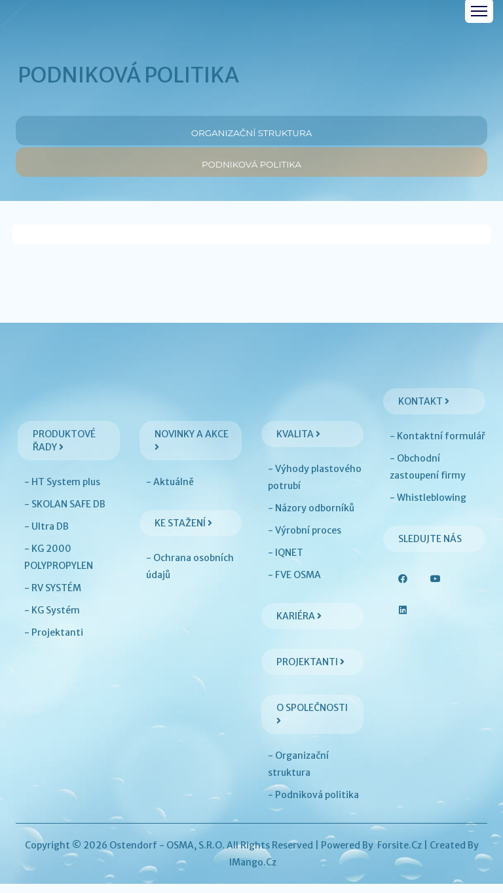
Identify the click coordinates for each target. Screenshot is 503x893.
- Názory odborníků (311, 517)
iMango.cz (252, 871)
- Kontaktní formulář (437, 445)
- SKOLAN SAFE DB (64, 513)
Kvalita (298, 443)
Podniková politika (251, 167)
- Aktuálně (170, 491)
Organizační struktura (252, 131)
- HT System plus (62, 491)
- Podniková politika (313, 804)
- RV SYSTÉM (52, 597)
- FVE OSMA (294, 584)
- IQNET (285, 562)
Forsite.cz (399, 854)
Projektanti (310, 671)
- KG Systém (52, 619)
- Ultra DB (46, 535)
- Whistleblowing (428, 507)
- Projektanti (53, 641)
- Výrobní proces (304, 539)
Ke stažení (183, 532)
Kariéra (299, 625)
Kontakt (423, 410)
